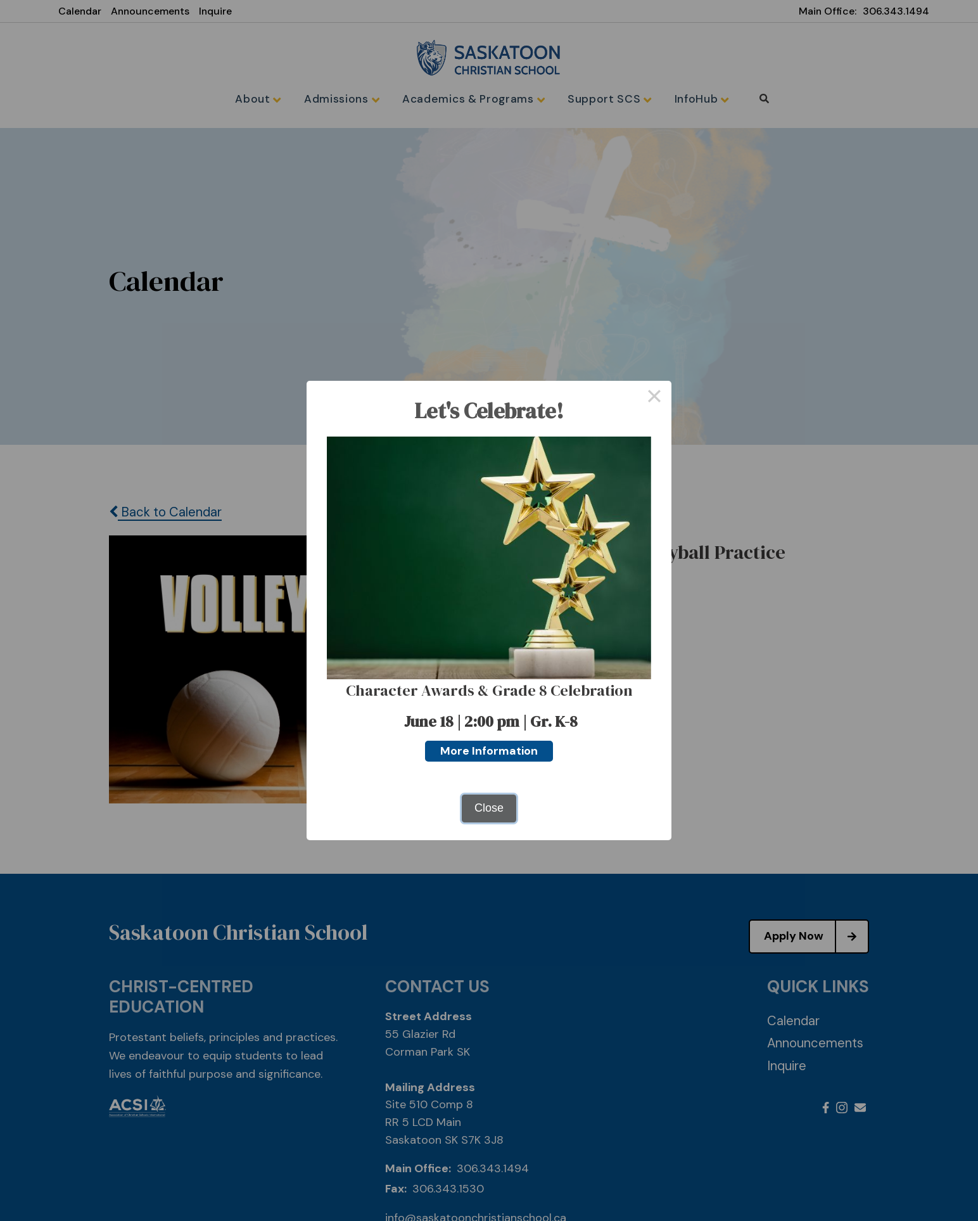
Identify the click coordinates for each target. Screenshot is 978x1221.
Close (489, 808)
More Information (489, 750)
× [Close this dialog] (654, 398)
